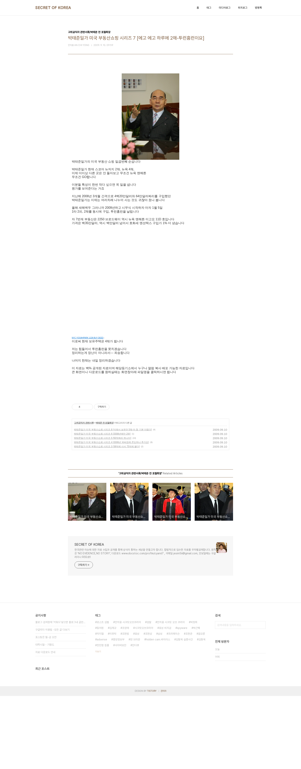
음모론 (201, 706)
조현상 (148, 706)
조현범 (125, 706)
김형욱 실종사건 (184, 712)
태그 (209, 7)
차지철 (100, 706)
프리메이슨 (174, 706)
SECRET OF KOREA (53, 7)
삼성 (160, 706)
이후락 (112, 706)
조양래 (125, 700)
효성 (137, 706)
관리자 (163, 764)
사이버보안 (120, 718)
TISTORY (151, 764)
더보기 (98, 724)
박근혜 (196, 700)
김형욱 (201, 712)
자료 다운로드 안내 (45, 725)
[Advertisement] (150, 434)
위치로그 (242, 7)
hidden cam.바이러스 (158, 712)
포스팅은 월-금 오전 (45, 710)
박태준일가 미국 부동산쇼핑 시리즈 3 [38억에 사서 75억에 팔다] (107, 519)
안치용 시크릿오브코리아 (128, 695)
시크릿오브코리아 (144, 700)
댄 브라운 (135, 712)
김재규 (112, 700)
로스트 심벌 (103, 695)
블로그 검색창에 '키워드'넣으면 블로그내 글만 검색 (60, 695)
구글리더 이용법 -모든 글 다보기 (52, 702)
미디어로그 (224, 7)
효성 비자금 (165, 700)
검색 (261, 698)
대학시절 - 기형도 (44, 717)
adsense (102, 712)
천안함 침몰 (103, 718)
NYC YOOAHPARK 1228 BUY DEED (87, 338)
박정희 (193, 695)
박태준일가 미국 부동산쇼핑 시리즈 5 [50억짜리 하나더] (102, 511)
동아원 (100, 700)
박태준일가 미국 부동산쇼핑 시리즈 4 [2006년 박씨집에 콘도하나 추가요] (111, 515)
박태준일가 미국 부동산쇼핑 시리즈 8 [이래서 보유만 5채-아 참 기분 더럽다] (113, 502)
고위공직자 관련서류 (83, 496)
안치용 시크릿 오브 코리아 (171, 695)
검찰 (149, 695)
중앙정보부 (118, 712)
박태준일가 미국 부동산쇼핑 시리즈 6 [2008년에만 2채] (102, 506)
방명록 (258, 7)
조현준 (188, 706)
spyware (182, 700)
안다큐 (135, 718)
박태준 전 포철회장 (104, 496)
